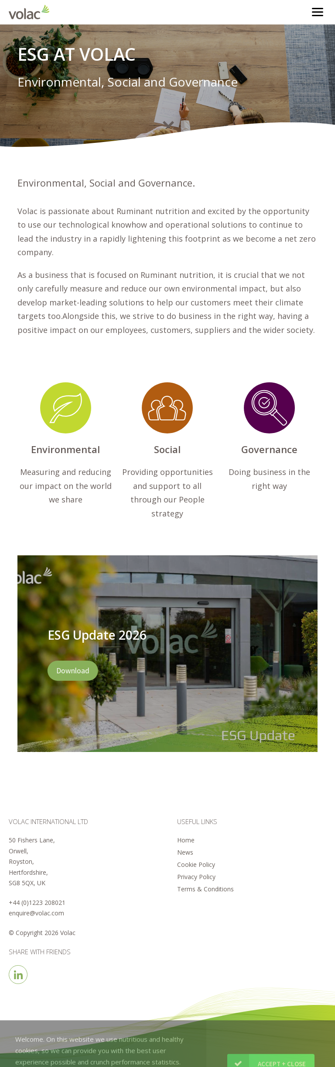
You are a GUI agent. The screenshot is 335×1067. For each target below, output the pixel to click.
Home (186, 840)
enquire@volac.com (36, 913)
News (185, 852)
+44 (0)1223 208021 (37, 902)
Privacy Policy (196, 877)
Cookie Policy (196, 864)
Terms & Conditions (205, 889)
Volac (31, 12)
